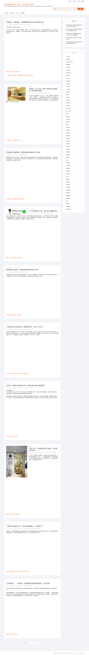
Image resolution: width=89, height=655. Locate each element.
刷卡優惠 (68, 70)
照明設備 (68, 132)
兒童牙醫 (37, 452)
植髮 (67, 113)
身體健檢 (68, 184)
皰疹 (67, 160)
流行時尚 (78, 1)
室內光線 (68, 86)
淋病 (67, 124)
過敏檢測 (68, 192)
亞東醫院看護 (9, 198)
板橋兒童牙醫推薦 (37, 528)
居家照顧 (68, 92)
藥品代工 (68, 179)
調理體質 (68, 182)
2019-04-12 (8, 20)
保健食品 (68, 59)
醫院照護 (68, 198)
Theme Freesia (75, 653)
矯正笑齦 (20, 314)
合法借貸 (68, 78)
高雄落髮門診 (49, 93)
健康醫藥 (82, 1)
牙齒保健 (43, 452)
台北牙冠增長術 (20, 329)
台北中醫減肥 (42, 213)
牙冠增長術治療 (31, 329)
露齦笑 (31, 585)
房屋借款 (68, 97)
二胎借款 (68, 56)
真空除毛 (68, 162)
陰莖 (67, 201)
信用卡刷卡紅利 (69, 62)
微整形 (67, 94)
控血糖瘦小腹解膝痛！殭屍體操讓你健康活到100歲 (23, 152)
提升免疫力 (68, 102)
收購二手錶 (68, 108)
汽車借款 (68, 119)
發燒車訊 (70, 1)
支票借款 (68, 105)
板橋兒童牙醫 (26, 528)
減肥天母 (46, 213)
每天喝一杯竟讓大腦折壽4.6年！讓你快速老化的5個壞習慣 (25, 385)
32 (36, 643)
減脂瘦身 (68, 130)
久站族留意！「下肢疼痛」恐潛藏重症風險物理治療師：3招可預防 (28, 583)
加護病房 (68, 75)
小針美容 (68, 89)
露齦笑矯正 (14, 314)
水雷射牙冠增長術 (25, 329)
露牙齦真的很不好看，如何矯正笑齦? (19, 5)
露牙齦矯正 (28, 585)
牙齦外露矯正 (9, 314)
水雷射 (12, 436)
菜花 (67, 176)
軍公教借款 (68, 190)
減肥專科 (68, 127)
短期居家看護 (20, 154)
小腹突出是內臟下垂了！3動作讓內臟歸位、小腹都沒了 (24, 526)
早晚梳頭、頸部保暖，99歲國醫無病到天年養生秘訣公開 (24, 22)
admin (10, 24)
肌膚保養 (68, 171)
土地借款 (68, 83)
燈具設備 (68, 141)
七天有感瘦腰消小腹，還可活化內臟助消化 (43, 211)
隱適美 (22, 24)
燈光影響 (68, 135)
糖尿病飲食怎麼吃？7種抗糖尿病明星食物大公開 (22, 270)
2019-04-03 (8, 524)
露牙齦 (25, 585)
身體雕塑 (68, 187)
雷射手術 (68, 203)
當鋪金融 (74, 1)
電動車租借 (68, 206)
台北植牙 (8, 436)
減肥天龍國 (19, 257)
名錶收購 (68, 81)
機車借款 (68, 116)
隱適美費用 (28, 24)
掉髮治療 (68, 100)
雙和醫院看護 (24, 154)
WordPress (83, 653)
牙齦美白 (16, 436)
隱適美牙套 (25, 24)
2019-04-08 (8, 383)
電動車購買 (68, 209)
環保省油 (68, 149)
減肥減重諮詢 (50, 213)
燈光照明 (68, 138)
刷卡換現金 (68, 72)
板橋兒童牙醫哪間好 (31, 528)
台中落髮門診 (42, 93)
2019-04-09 (31, 86)
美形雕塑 (68, 168)
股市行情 (68, 173)
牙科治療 (17, 24)
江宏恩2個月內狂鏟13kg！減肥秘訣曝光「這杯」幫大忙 (24, 327)
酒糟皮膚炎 (68, 195)
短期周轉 (68, 165)
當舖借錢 (68, 152)
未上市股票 (68, 111)
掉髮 (45, 93)
